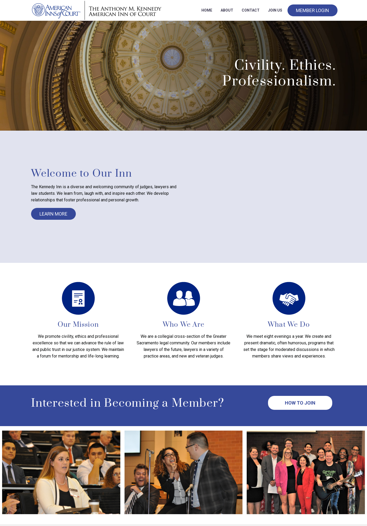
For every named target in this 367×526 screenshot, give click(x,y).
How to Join (300, 403)
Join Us (275, 10)
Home (206, 10)
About (227, 10)
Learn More (53, 214)
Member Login (312, 10)
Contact (251, 10)
